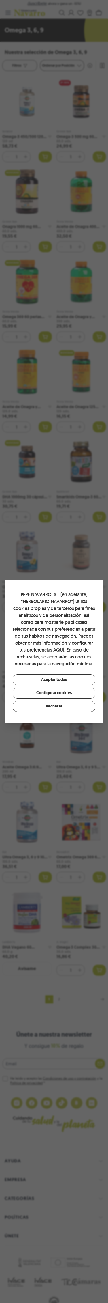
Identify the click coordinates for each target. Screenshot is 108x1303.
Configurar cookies (54, 693)
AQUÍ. (59, 650)
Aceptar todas (54, 679)
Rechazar (54, 706)
